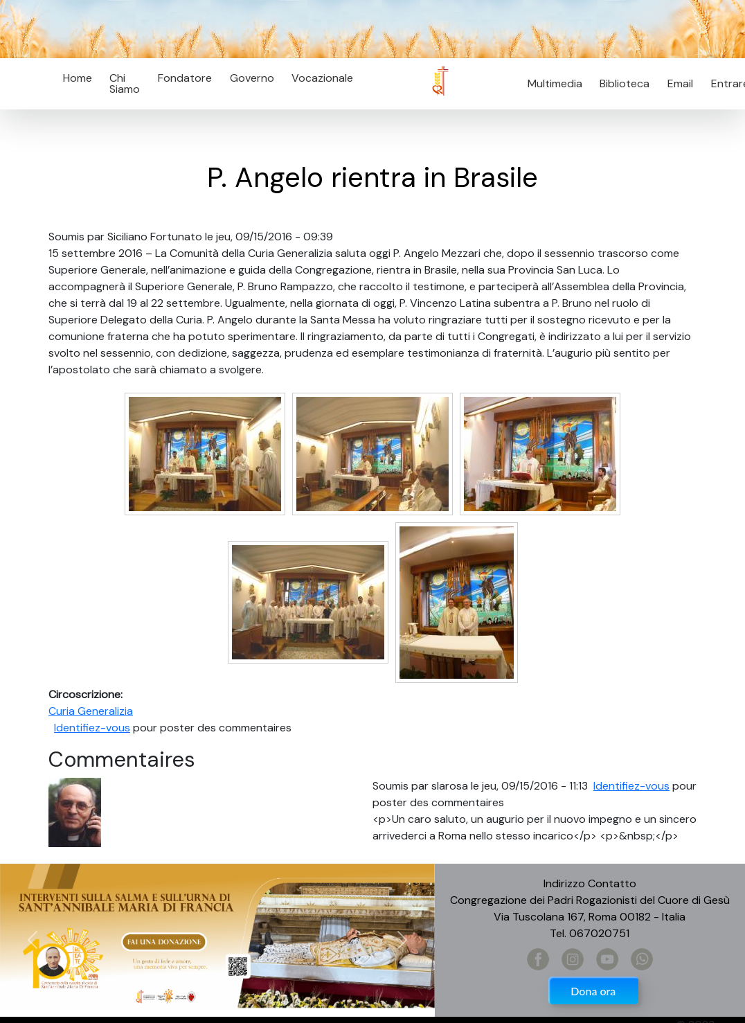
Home (77, 78)
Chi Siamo (124, 83)
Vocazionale (322, 78)
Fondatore (185, 78)
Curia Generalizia (90, 711)
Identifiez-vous (92, 727)
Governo (252, 78)
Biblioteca (624, 83)
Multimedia (555, 83)
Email (676, 83)
